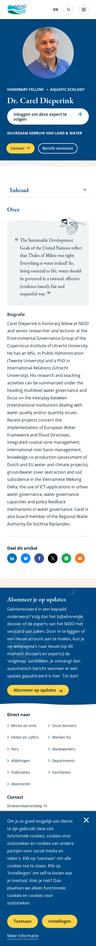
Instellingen (59, 921)
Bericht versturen (57, 148)
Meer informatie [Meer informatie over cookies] (22, 936)
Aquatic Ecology (67, 89)
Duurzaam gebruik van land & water (44, 133)
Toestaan (22, 921)
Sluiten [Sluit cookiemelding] (86, 820)
